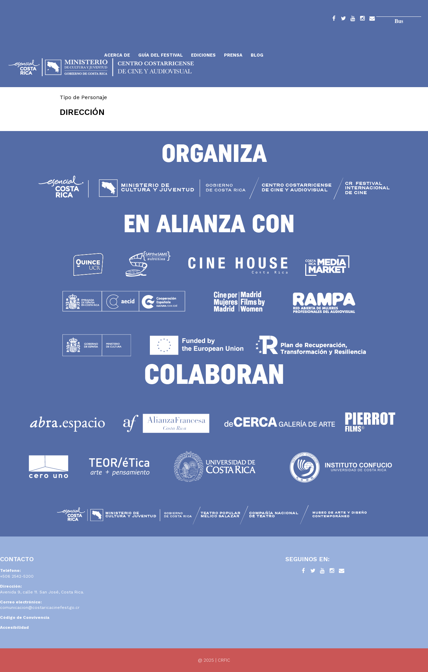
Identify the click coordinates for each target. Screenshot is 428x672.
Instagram (362, 19)
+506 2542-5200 (17, 576)
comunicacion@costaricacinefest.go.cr (40, 607)
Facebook (334, 19)
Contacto (372, 19)
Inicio (53, 39)
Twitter (343, 19)
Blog (257, 55)
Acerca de (117, 55)
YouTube (353, 19)
